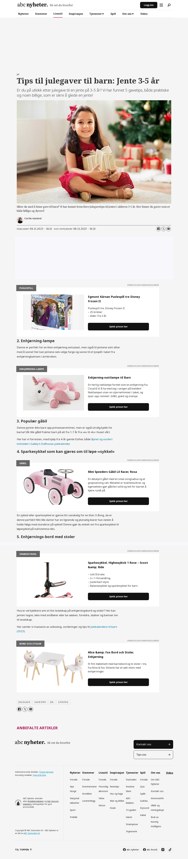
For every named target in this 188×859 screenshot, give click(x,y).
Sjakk (142, 793)
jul (52, 702)
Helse (101, 798)
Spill (113, 14)
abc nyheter (133, 849)
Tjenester (95, 14)
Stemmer (41, 14)
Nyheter (23, 14)
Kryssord (144, 807)
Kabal (143, 815)
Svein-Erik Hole (39, 775)
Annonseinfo (157, 798)
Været (129, 817)
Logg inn (149, 4)
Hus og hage (116, 793)
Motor (102, 805)
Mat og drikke (117, 800)
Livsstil (57, 13)
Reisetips (114, 786)
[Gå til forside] (45, 5)
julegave (24, 702)
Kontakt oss (143, 744)
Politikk (73, 817)
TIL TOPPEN (22, 849)
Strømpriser (132, 824)
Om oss (127, 14)
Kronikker (87, 793)
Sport (73, 809)
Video (144, 14)
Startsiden (131, 779)
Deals (113, 807)
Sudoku (144, 800)
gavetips (40, 702)
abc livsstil (152, 849)
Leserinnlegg (88, 800)
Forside (73, 779)
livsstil (63, 702)
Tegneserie (131, 831)
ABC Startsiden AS (32, 833)
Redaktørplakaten (36, 801)
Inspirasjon (76, 14)
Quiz (142, 786)
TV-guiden (131, 809)
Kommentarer (89, 786)
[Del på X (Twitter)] (163, 229)
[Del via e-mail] (168, 229)
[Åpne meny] (161, 5)
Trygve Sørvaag (46, 772)
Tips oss (141, 754)
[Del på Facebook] (158, 229)
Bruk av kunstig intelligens (156, 822)
